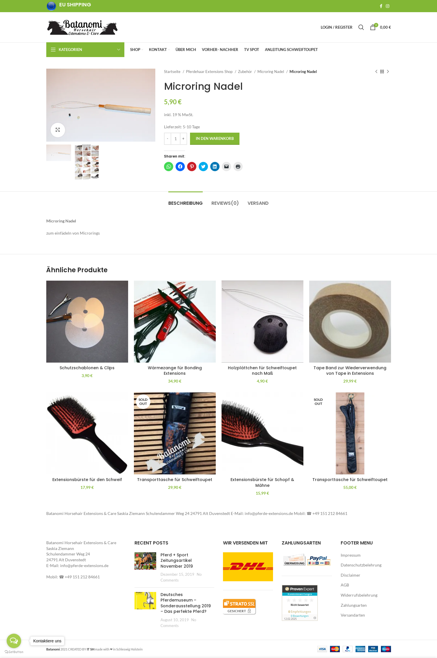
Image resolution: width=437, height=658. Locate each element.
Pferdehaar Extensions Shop (209, 71)
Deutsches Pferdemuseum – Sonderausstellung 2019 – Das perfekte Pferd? (186, 603)
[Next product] (388, 72)
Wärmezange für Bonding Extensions (175, 370)
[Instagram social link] (387, 6)
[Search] (361, 27)
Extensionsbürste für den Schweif (87, 479)
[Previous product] (376, 72)
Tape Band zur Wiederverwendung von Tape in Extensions (350, 370)
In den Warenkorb (215, 138)
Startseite (172, 71)
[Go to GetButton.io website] (14, 652)
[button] (100, 105)
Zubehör (245, 71)
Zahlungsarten (354, 605)
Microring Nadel (271, 71)
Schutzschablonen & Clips (87, 368)
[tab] (185, 200)
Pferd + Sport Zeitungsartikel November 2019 (177, 560)
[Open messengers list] (14, 641)
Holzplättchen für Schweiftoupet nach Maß (262, 370)
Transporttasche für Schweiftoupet (174, 479)
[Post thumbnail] (145, 567)
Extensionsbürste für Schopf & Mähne (262, 482)
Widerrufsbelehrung (359, 595)
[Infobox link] (68, 6)
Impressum (351, 555)
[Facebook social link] (381, 6)
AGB (345, 584)
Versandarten (353, 615)
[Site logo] (82, 26)
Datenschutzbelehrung (361, 564)
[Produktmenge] (175, 139)
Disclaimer (350, 575)
